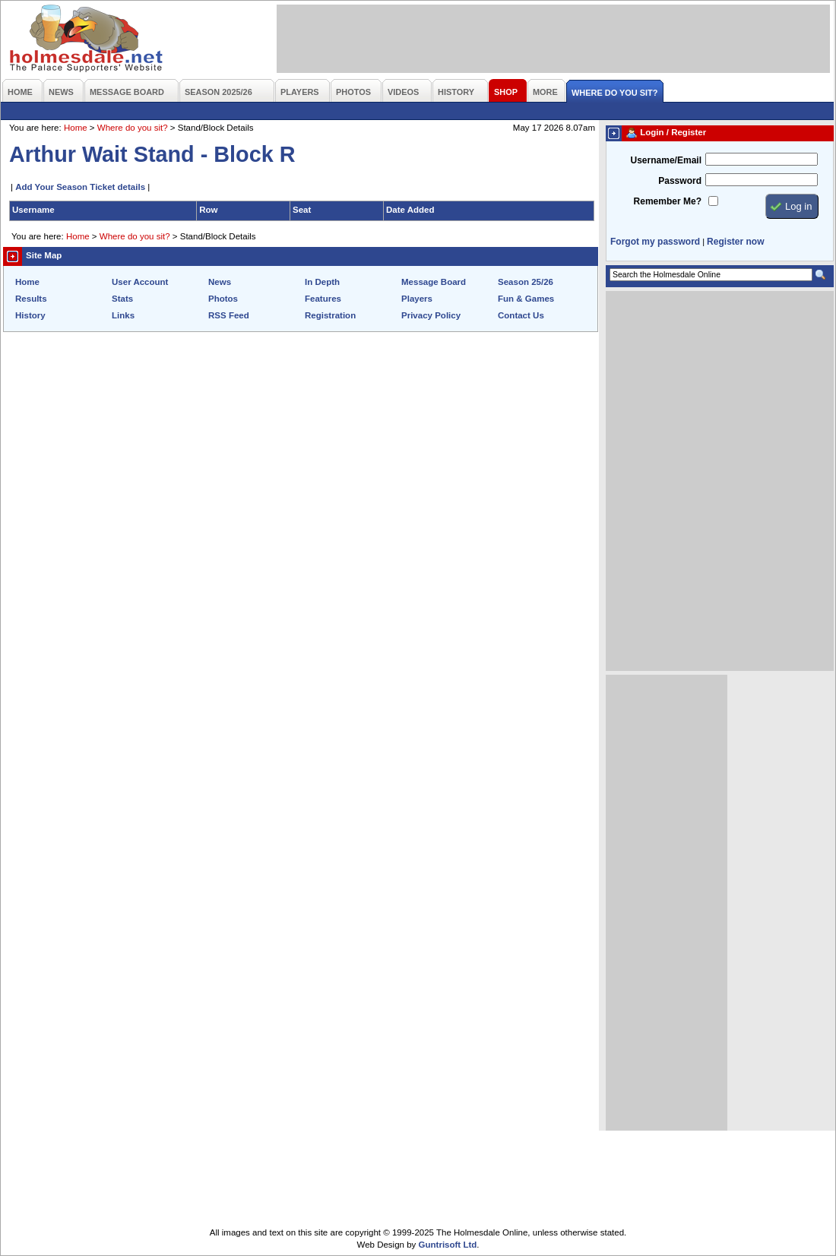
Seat (302, 209)
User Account (140, 281)
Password (679, 181)
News (219, 281)
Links (123, 315)
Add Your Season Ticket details (80, 186)
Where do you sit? (132, 127)
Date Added (410, 209)
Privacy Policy (431, 315)
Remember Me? (667, 201)
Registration (330, 315)
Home (75, 127)
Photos (223, 298)
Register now (735, 241)
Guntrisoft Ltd (448, 1244)
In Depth (322, 281)
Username (33, 209)
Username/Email (665, 160)
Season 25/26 (525, 281)
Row (208, 209)
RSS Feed (228, 315)
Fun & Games (526, 298)
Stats (122, 298)
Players (416, 298)
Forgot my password (655, 241)
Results (31, 298)
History (30, 315)
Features (323, 298)
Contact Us (521, 315)
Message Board (433, 281)
